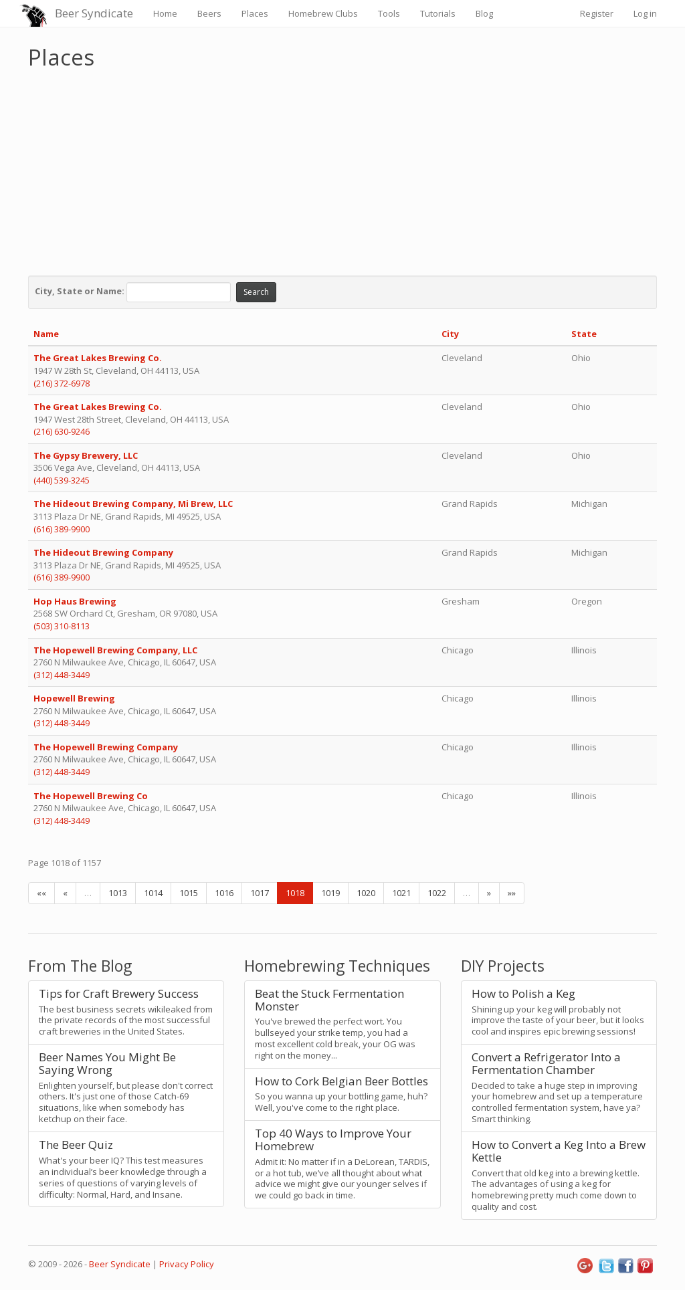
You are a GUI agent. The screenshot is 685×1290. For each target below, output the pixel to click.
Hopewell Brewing (75, 698)
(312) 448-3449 (61, 675)
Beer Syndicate (94, 13)
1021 (401, 893)
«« (41, 893)
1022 (436, 893)
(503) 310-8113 (61, 626)
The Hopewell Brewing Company (106, 747)
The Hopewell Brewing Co (91, 796)
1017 (259, 893)
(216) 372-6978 (61, 383)
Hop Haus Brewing (74, 601)
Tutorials (438, 13)
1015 (188, 893)
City (450, 334)
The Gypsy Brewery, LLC (85, 455)
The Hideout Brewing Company (103, 552)
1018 (295, 893)
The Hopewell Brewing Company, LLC (115, 650)
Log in (645, 13)
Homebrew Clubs (323, 13)
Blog (484, 13)
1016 (224, 893)
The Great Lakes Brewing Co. (98, 358)
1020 (366, 893)
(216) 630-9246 (61, 431)
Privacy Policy (186, 1264)
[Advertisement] (342, 169)
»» (512, 893)
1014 (153, 893)
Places (254, 13)
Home (165, 13)
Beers (209, 13)
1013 (117, 893)
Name (46, 334)
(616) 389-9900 (61, 529)
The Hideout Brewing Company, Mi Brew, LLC (133, 504)
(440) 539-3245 (61, 480)
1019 (330, 893)
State (584, 334)
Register (596, 13)
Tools (389, 13)
